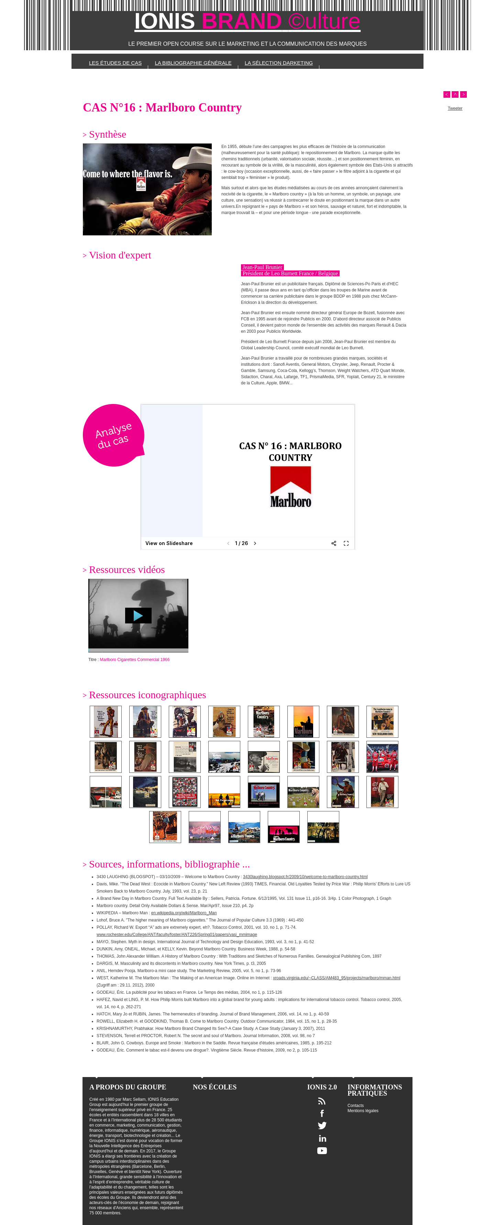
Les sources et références (129, 78)
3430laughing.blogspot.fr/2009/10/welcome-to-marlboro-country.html (305, 876)
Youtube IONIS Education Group (322, 1150)
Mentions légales (363, 1110)
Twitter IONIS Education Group (322, 1125)
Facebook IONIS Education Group (322, 1113)
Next (463, 94)
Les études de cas (115, 63)
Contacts (356, 1105)
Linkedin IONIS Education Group (322, 1138)
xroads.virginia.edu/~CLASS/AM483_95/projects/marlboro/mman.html (336, 978)
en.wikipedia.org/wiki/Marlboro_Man (184, 912)
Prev (446, 94)
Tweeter (455, 108)
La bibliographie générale (193, 63)
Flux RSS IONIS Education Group (322, 1101)
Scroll (455, 94)
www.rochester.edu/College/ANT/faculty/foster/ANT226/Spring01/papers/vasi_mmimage (177, 934)
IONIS (247, 20)
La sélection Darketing (279, 63)
